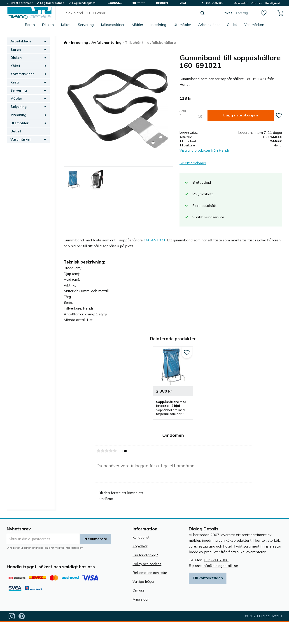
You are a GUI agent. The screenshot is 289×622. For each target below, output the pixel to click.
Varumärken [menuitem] (254, 24)
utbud (206, 182)
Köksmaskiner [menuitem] (112, 24)
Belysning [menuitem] (18, 106)
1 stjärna (98, 451)
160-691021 (154, 240)
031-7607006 (216, 560)
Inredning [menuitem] (158, 24)
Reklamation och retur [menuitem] (150, 573)
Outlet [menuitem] (232, 24)
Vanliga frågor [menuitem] (143, 581)
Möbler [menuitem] (137, 24)
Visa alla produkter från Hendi (204, 150)
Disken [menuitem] (48, 24)
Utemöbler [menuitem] (182, 24)
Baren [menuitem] (30, 24)
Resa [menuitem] (14, 82)
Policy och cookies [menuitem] (147, 564)
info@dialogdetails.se (220, 565)
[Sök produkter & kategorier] (130, 13)
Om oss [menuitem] (256, 3)
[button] (263, 13)
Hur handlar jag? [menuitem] (145, 555)
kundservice (214, 217)
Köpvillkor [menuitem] (140, 546)
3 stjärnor (107, 451)
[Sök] (202, 13)
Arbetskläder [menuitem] (209, 24)
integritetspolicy (73, 547)
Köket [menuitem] (66, 24)
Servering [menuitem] (86, 24)
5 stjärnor (115, 451)
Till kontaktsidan (207, 578)
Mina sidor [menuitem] (241, 3)
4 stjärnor (111, 451)
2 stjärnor (102, 451)
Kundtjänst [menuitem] (272, 3)
